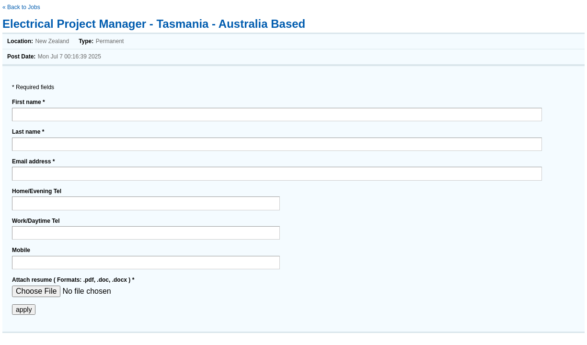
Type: (86, 41)
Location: (20, 41)
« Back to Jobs (21, 7)
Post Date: (21, 56)
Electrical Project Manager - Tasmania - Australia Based (153, 23)
